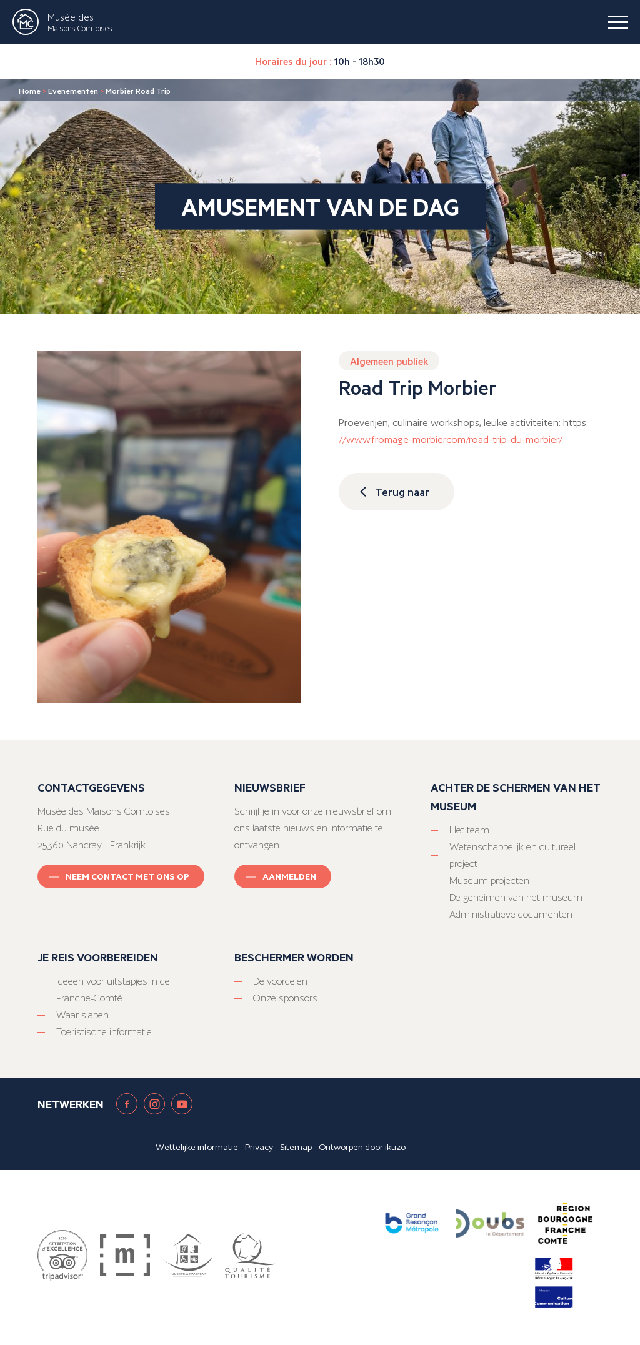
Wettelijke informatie (197, 1147)
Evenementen (73, 91)
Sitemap (296, 1147)
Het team (469, 830)
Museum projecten (489, 880)
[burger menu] (618, 22)
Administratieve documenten (510, 914)
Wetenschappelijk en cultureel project (512, 855)
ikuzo (395, 1147)
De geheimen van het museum (515, 897)
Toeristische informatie (104, 1032)
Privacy (259, 1147)
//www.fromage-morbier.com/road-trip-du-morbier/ (450, 439)
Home (30, 91)
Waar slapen (82, 1015)
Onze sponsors (285, 998)
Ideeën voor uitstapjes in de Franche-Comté (113, 989)
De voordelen (280, 981)
